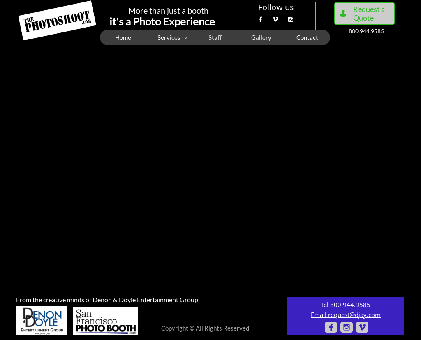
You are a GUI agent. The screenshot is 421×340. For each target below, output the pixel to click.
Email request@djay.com (346, 314)
